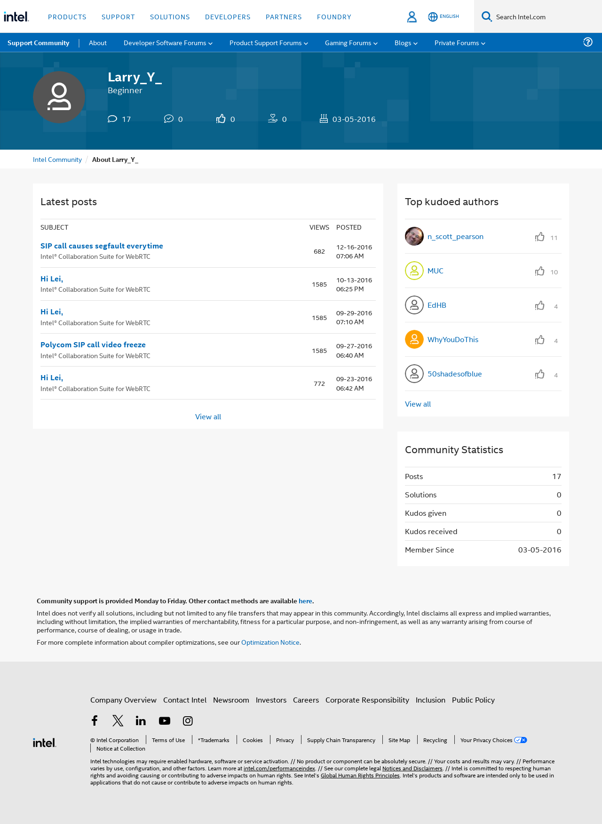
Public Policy (473, 699)
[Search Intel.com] (547, 16)
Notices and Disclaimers (412, 767)
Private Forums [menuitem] (457, 42)
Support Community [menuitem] (38, 42)
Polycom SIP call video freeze (93, 344)
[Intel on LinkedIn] (141, 721)
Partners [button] (284, 16)
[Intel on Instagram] (188, 721)
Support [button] (118, 16)
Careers (306, 699)
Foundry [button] (334, 16)
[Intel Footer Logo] (44, 741)
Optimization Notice (270, 642)
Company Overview (123, 699)
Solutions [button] (170, 16)
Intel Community (57, 159)
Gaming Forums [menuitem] (348, 42)
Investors (271, 699)
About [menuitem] (98, 42)
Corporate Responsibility (367, 699)
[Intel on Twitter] (118, 721)
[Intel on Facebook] (95, 721)
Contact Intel (184, 699)
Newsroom (231, 699)
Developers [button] (228, 16)
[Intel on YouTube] (165, 721)
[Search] (487, 16)
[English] (443, 16)
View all (208, 415)
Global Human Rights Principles (360, 774)
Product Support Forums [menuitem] (266, 42)
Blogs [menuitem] (403, 42)
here (305, 600)
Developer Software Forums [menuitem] (165, 42)
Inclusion (430, 699)
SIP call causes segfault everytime (101, 245)
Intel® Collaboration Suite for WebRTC (95, 256)
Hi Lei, (51, 278)
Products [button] (67, 16)
